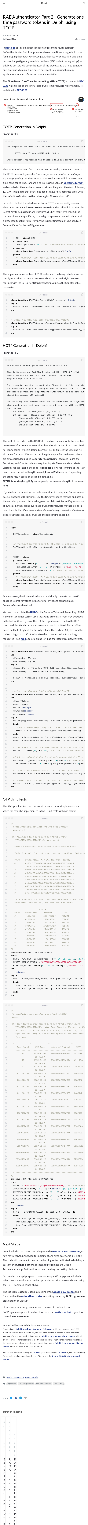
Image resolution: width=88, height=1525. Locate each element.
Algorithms (11, 1383)
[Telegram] (21, 1398)
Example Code (31, 1377)
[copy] (82, 141)
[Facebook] (16, 1398)
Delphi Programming (15, 1377)
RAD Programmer (26, 1383)
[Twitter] (11, 1398)
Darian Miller (11, 39)
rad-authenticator (43, 1383)
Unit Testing (58, 1383)
